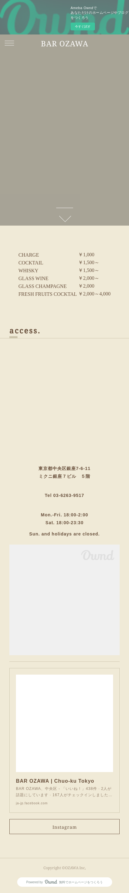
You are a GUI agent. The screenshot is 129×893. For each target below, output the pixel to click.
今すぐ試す (83, 26)
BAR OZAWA (64, 43)
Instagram (64, 827)
